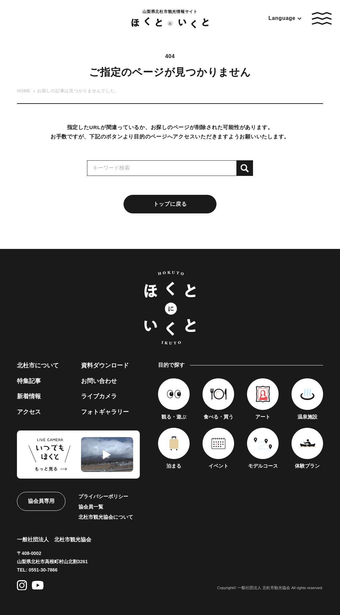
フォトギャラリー (105, 412)
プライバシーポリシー (103, 496)
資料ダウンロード (105, 365)
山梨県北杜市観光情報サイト (169, 18)
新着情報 (29, 396)
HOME (24, 91)
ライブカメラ (99, 396)
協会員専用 (41, 501)
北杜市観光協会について (105, 517)
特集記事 (29, 381)
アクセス (29, 412)
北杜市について (38, 365)
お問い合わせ (99, 381)
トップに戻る (170, 204)
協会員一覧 (90, 506)
